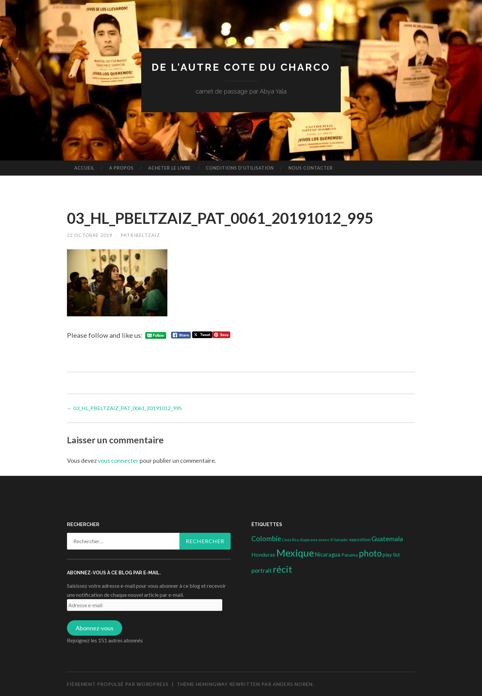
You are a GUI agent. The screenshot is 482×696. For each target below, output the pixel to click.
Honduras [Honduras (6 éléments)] (263, 554)
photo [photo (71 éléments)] (370, 553)
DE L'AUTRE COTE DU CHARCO (241, 67)
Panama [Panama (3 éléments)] (349, 555)
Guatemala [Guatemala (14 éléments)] (387, 539)
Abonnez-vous (94, 628)
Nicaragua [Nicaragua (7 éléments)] (327, 554)
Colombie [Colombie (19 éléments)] (266, 538)
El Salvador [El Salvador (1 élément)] (339, 539)
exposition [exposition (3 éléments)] (360, 539)
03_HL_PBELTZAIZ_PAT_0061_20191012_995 (124, 408)
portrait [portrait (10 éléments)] (261, 570)
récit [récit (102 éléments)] (282, 569)
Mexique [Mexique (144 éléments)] (295, 553)
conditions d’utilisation (240, 168)
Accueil (84, 168)
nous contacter (311, 168)
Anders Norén (293, 684)
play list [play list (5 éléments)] (391, 555)
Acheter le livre (169, 168)
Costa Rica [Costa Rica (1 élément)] (290, 539)
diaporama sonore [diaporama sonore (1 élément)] (314, 539)
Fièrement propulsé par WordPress (118, 684)
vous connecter (118, 460)
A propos (121, 168)
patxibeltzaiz (141, 235)
